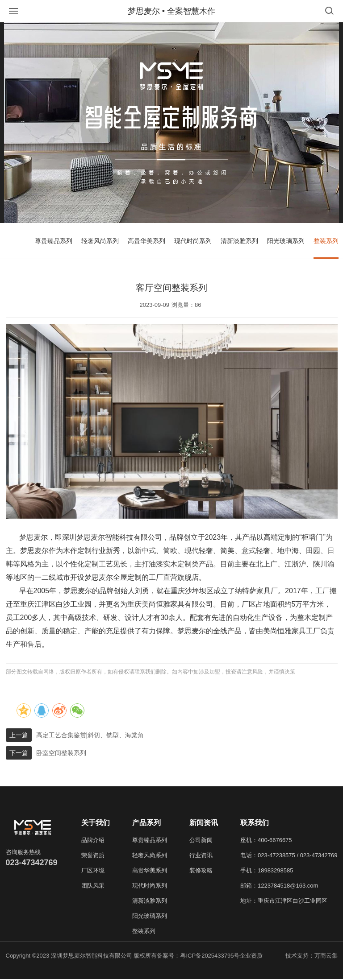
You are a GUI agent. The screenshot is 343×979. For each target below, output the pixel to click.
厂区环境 (93, 870)
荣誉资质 (93, 855)
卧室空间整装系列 (61, 752)
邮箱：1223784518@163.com (279, 885)
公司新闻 (201, 840)
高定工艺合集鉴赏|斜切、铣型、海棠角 (90, 735)
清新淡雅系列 (239, 240)
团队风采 (93, 885)
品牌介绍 (93, 840)
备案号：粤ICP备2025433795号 (198, 955)
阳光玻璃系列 (286, 240)
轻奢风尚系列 (100, 240)
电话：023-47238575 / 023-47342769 (289, 855)
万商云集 (326, 955)
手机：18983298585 (266, 870)
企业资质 (251, 955)
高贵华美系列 (146, 240)
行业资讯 (201, 855)
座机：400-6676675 (266, 840)
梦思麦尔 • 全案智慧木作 (171, 11)
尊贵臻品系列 (53, 240)
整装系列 (326, 240)
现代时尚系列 (193, 240)
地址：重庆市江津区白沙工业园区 (283, 900)
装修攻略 (201, 870)
